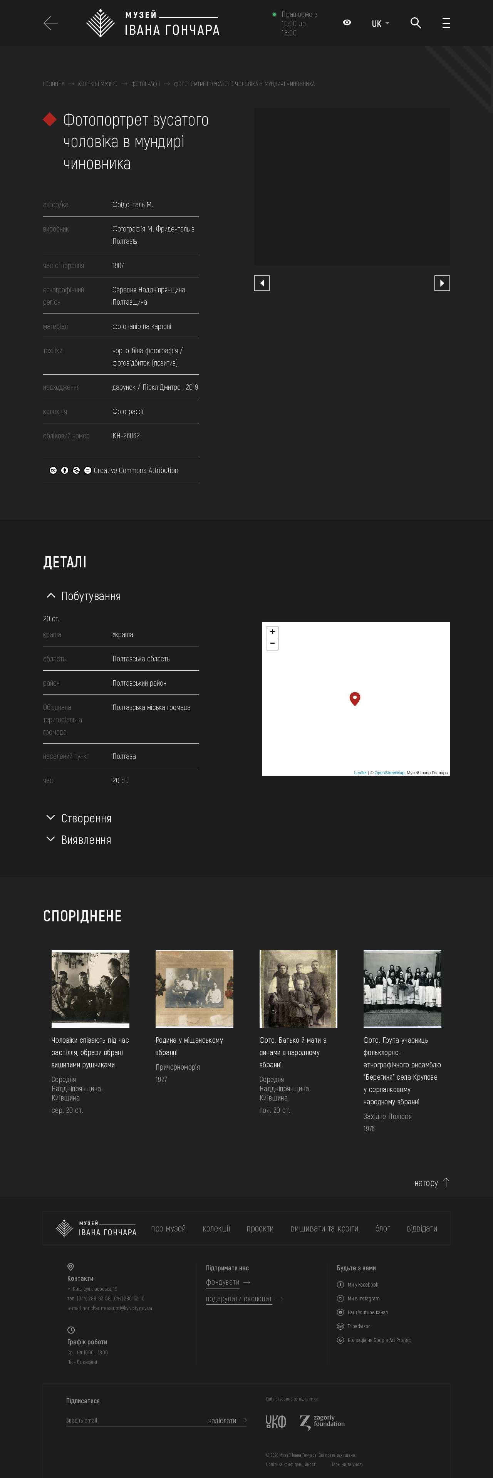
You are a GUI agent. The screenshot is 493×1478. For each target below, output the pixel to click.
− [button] (272, 644)
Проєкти (260, 1227)
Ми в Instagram (364, 1298)
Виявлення (86, 839)
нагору (426, 1182)
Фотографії (145, 84)
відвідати (422, 1227)
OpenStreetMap (390, 772)
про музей (168, 1227)
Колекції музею (97, 84)
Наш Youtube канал (368, 1312)
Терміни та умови (348, 1464)
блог (382, 1227)
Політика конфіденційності (291, 1464)
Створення (86, 817)
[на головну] (95, 1228)
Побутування (91, 595)
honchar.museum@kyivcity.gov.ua (117, 1308)
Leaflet (360, 772)
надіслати (222, 1420)
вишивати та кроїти (324, 1227)
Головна (53, 84)
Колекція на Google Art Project (379, 1340)
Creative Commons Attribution (113, 470)
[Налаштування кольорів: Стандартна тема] (347, 23)
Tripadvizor (359, 1326)
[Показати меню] (446, 23)
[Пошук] (416, 23)
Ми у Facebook (363, 1284)
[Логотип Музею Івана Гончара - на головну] (175, 23)
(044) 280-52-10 (128, 1298)
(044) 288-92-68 (94, 1298)
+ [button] (272, 632)
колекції (216, 1227)
